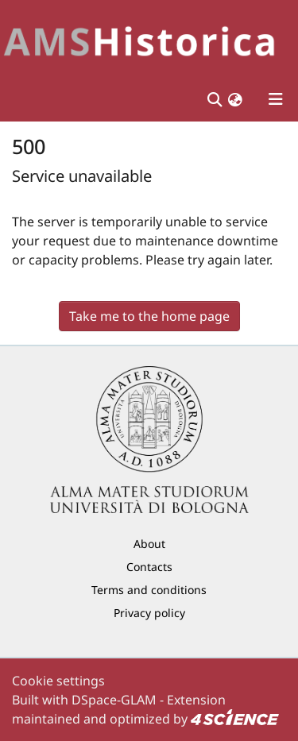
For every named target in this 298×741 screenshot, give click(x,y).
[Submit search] (214, 99)
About (149, 543)
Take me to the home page (149, 316)
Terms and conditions (149, 589)
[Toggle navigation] (275, 99)
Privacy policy (149, 612)
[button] (235, 99)
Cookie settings (58, 680)
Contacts (149, 566)
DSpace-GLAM (114, 699)
